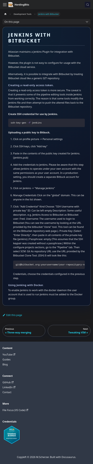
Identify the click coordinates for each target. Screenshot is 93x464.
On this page (11, 21)
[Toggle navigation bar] (4, 4)
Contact (6, 392)
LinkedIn (8, 387)
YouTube (8, 354)
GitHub (7, 382)
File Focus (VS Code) (15, 410)
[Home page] (5, 14)
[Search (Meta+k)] (88, 5)
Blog (5, 364)
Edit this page (12, 315)
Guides (6, 359)
